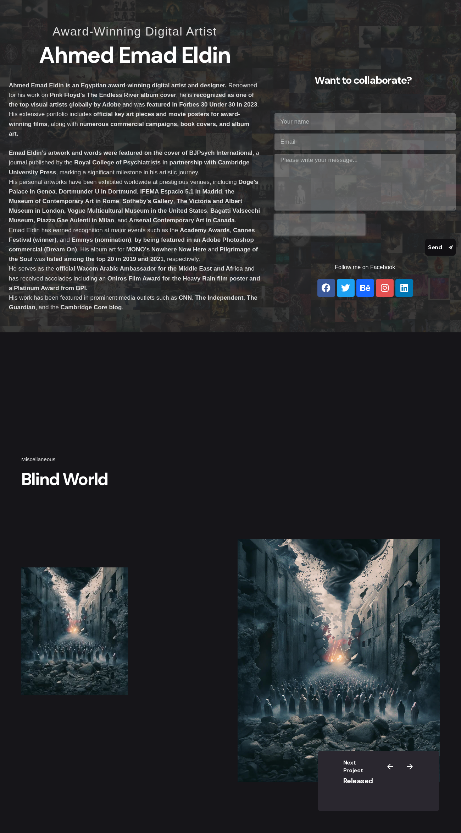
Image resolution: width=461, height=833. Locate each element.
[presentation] (319, 224)
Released (377, 780)
